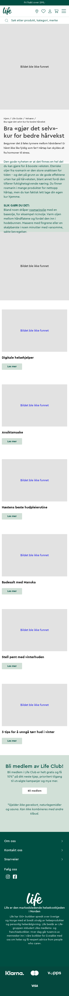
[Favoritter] (43, 11)
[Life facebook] (15, 878)
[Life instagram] (8, 878)
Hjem (6, 118)
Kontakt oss (34, 850)
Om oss (34, 841)
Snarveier (34, 859)
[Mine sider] (50, 11)
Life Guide (17, 118)
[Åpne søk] (36, 21)
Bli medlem (34, 791)
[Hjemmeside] (7, 10)
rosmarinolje (37, 209)
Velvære (29, 118)
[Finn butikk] (36, 11)
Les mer (12, 366)
